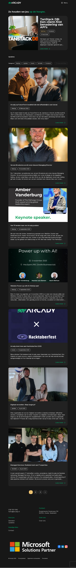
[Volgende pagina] (45, 492)
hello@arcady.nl (14, 512)
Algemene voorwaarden (34, 558)
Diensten (11, 521)
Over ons (42, 521)
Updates (11, 523)
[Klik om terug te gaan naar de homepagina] (14, 3)
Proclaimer (45, 558)
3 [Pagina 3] (40, 492)
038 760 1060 (13, 510)
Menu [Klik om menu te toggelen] (64, 2)
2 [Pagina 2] (35, 492)
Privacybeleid (21, 558)
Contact (11, 530)
